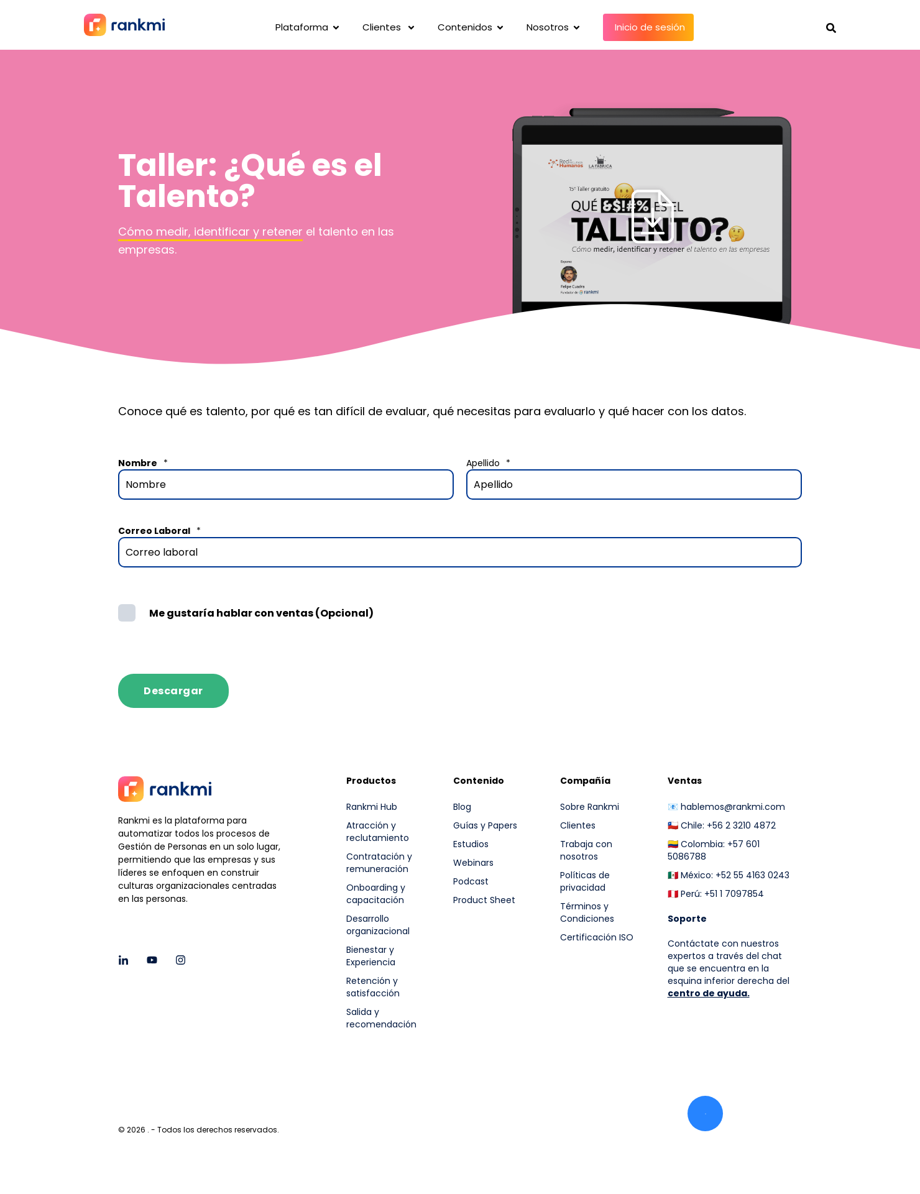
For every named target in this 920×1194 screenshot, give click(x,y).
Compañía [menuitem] (585, 781)
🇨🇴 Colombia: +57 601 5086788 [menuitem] (714, 850)
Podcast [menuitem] (471, 881)
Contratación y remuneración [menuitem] (379, 862)
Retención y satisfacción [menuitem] (373, 987)
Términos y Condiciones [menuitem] (587, 912)
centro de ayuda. (709, 993)
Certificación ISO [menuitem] (596, 937)
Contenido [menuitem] (478, 781)
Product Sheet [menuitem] (484, 900)
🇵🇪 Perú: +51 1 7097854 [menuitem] (716, 894)
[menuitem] (605, 970)
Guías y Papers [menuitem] (485, 825)
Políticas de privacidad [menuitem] (585, 881)
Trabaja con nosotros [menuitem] (586, 850)
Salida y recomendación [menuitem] (381, 1018)
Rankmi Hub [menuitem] (371, 807)
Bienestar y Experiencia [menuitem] (370, 956)
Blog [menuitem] (462, 807)
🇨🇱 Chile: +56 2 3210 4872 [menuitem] (722, 825)
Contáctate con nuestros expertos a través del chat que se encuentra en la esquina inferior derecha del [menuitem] (728, 962)
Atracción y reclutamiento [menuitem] (377, 831)
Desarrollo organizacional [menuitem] (378, 924)
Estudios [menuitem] (471, 844)
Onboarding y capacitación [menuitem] (375, 893)
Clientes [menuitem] (578, 825)
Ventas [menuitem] (685, 781)
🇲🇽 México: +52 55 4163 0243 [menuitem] (728, 875)
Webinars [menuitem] (473, 862)
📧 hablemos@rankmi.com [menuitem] (726, 807)
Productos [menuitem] (371, 781)
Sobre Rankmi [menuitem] (589, 807)
